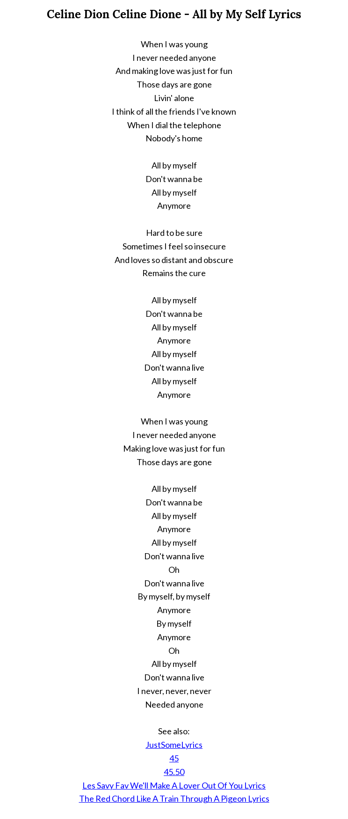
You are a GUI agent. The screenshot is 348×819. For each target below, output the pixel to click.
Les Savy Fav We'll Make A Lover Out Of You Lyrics (174, 785)
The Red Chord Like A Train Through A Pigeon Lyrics (174, 798)
